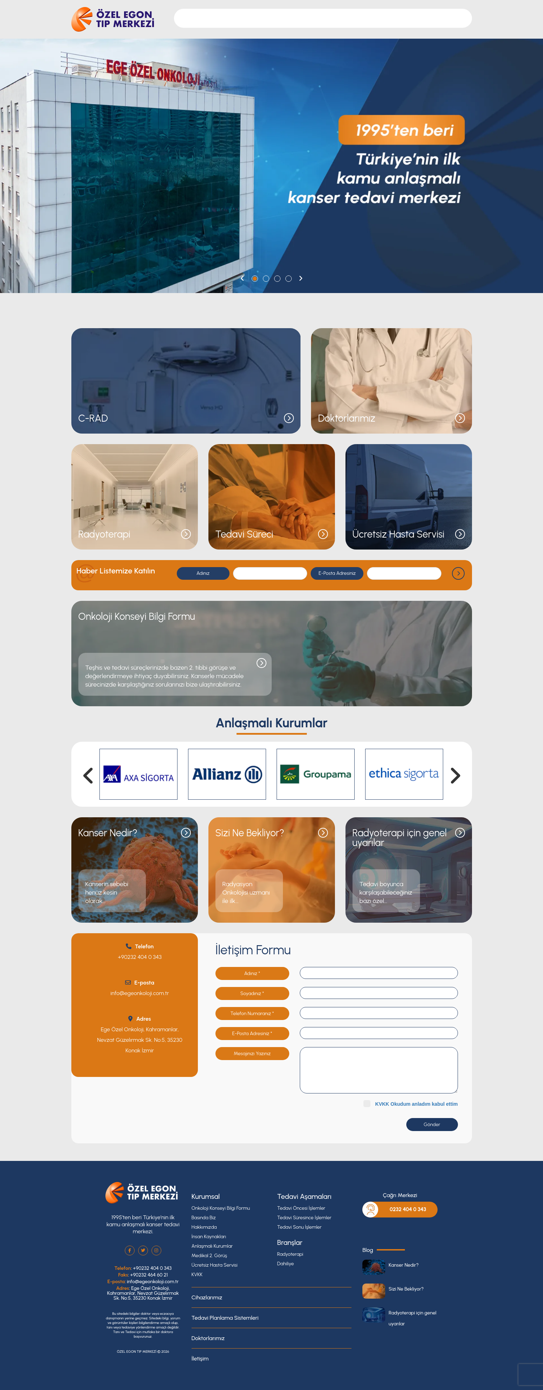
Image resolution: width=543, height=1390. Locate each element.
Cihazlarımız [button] (292, 18)
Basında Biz (204, 1218)
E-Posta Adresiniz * (252, 1034)
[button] (242, 278)
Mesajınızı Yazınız (252, 1054)
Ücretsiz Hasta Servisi (215, 1265)
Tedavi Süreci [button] (370, 18)
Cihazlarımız (207, 1297)
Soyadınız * (252, 993)
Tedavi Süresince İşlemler (304, 1218)
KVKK (197, 1275)
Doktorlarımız (330, 18)
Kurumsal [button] (230, 18)
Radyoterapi (290, 1254)
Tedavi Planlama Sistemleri (225, 1317)
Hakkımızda (204, 1227)
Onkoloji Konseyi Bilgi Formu (221, 1208)
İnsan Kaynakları (209, 1237)
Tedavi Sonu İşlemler (299, 1227)
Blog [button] (399, 18)
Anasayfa (200, 18)
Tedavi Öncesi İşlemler (301, 1208)
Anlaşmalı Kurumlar (212, 1246)
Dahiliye (285, 1264)
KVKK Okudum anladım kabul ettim (416, 1104)
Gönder (432, 1125)
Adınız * (252, 973)
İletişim (421, 18)
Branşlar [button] (260, 18)
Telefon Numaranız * (252, 1013)
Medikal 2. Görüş (209, 1256)
